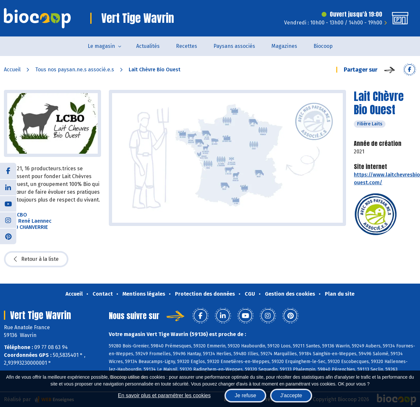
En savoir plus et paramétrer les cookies (164, 395)
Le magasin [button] (101, 46)
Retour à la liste (36, 259)
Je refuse (245, 395)
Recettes (186, 46)
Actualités (148, 46)
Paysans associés (234, 46)
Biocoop (323, 46)
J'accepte (291, 395)
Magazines (284, 46)
